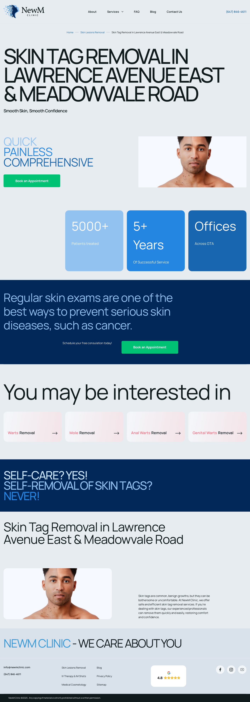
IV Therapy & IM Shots (74, 676)
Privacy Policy (104, 676)
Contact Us (174, 12)
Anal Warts (156, 432)
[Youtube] (242, 669)
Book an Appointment (32, 181)
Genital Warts (217, 432)
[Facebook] (220, 669)
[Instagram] (231, 669)
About (92, 12)
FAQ (136, 12)
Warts (32, 432)
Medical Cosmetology (74, 684)
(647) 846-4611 (236, 12)
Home (70, 32)
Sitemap (101, 684)
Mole (94, 432)
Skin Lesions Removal (92, 32)
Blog (153, 12)
